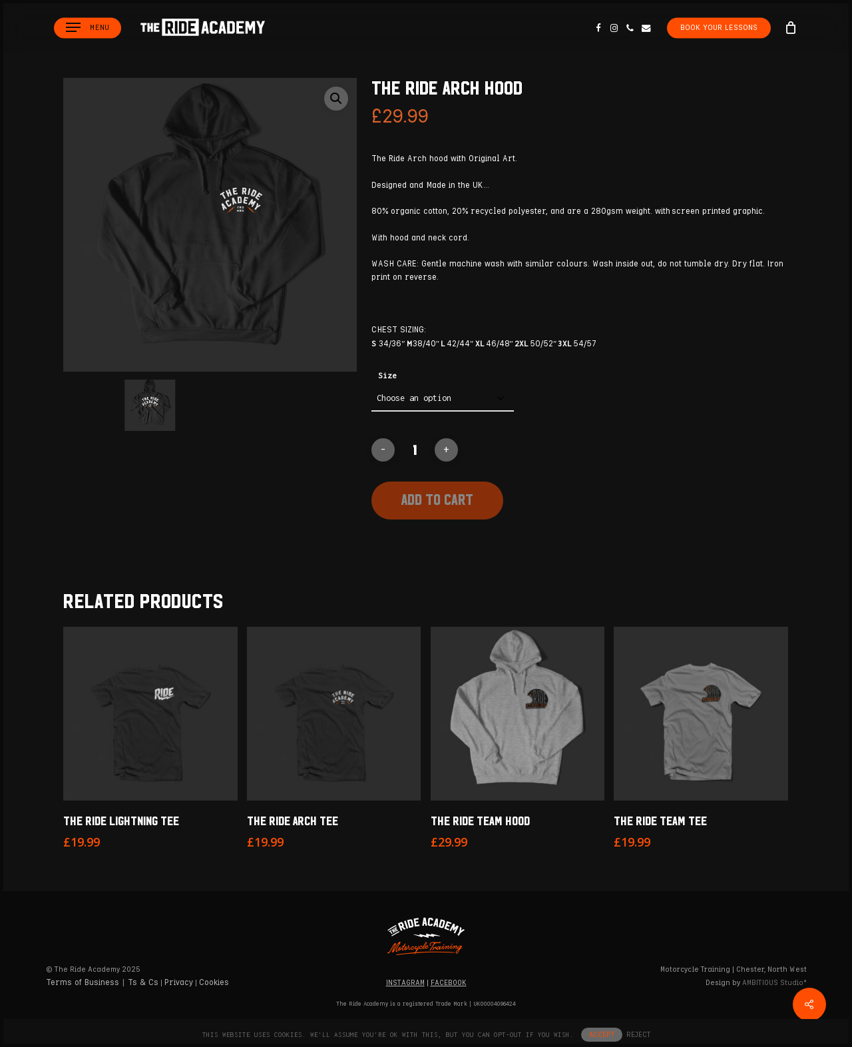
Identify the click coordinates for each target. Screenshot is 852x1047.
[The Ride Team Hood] (518, 714)
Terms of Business (82, 982)
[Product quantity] (414, 450)
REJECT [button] (638, 1034)
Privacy (178, 982)
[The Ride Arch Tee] (334, 714)
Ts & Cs (143, 982)
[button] (87, 28)
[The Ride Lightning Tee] (150, 714)
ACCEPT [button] (601, 1034)
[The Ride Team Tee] (701, 714)
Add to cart (437, 499)
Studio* (774, 982)
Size (387, 375)
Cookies (214, 982)
